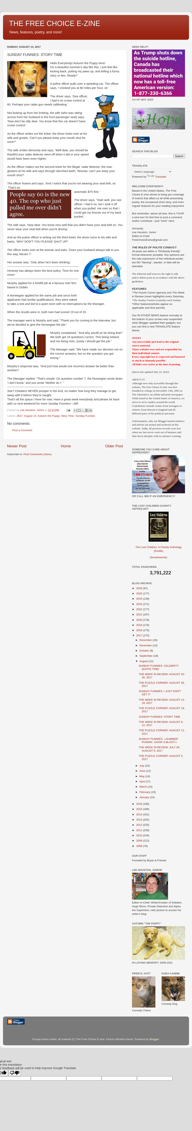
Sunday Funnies (85, 415)
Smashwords (158, 557)
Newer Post (17, 446)
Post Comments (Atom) (38, 454)
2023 (139, 604)
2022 (139, 609)
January (144, 797)
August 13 (30, 415)
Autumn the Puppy (49, 415)
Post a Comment (22, 430)
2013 (139, 819)
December (146, 640)
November (146, 645)
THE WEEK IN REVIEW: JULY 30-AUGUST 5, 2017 (159, 749)
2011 (139, 830)
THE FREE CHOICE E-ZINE (54, 23)
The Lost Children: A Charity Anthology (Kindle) (158, 545)
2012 (139, 824)
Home (66, 446)
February (145, 792)
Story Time (67, 415)
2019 (139, 625)
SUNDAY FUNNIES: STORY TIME (159, 716)
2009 (139, 840)
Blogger (154, 1039)
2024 (139, 598)
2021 (139, 614)
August (144, 661)
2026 (139, 588)
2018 (139, 630)
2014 (139, 814)
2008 (139, 846)
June (142, 770)
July (142, 765)
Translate (156, 176)
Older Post (114, 446)
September (146, 655)
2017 (20, 415)
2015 (139, 809)
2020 (139, 619)
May (142, 776)
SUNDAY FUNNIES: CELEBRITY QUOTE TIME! (159, 667)
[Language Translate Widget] (152, 172)
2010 (139, 835)
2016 (139, 803)
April (142, 781)
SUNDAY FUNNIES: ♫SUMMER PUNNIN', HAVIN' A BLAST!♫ (158, 740)
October (144, 650)
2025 (139, 593)
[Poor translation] (14, 1073)
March (143, 786)
